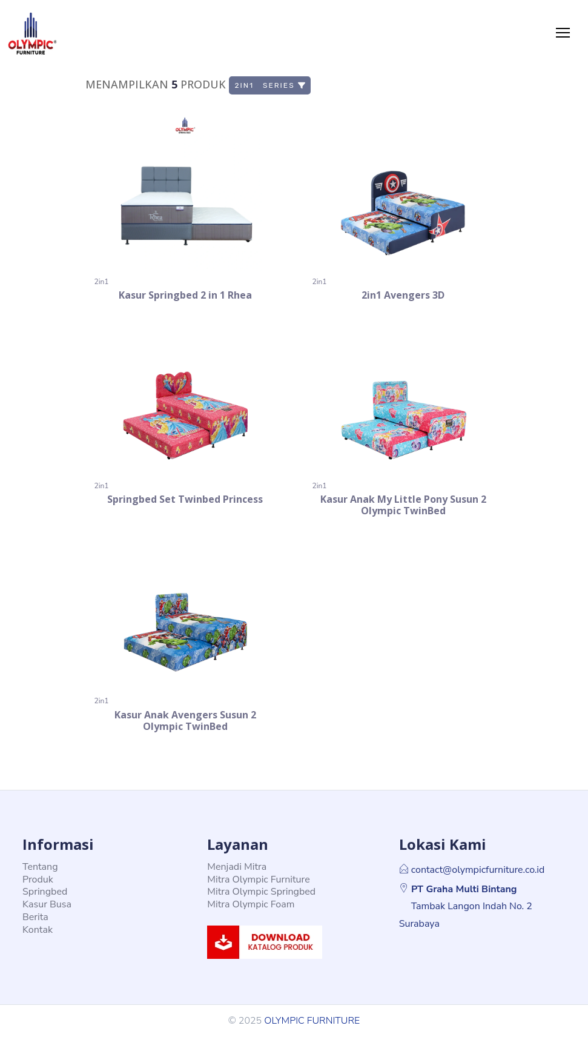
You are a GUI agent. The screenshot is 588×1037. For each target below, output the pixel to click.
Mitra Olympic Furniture (258, 879)
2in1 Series (270, 85)
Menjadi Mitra (236, 866)
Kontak (37, 929)
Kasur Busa (46, 904)
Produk (37, 879)
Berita (35, 917)
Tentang (40, 866)
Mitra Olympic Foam (250, 904)
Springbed (44, 891)
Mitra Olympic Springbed (261, 891)
